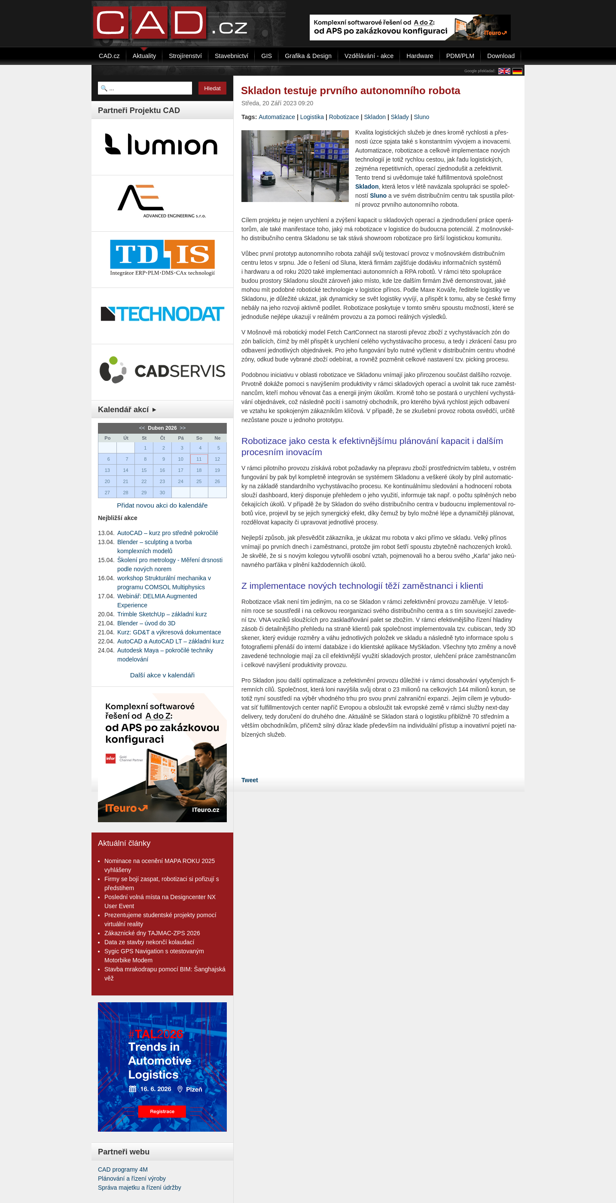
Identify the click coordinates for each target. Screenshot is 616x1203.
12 (217, 459)
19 (217, 470)
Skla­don (366, 186)
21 (125, 481)
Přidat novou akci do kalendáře (162, 505)
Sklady (400, 116)
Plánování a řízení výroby (132, 1178)
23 (162, 481)
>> (182, 428)
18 (198, 470)
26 (217, 481)
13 (107, 470)
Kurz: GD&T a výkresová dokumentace (169, 632)
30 (162, 492)
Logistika (312, 116)
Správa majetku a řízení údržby (139, 1187)
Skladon (375, 116)
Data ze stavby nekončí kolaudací (149, 942)
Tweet (249, 780)
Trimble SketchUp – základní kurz (162, 614)
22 (143, 481)
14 (125, 470)
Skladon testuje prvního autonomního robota (350, 90)
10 (180, 459)
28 (125, 492)
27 (107, 492)
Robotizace (344, 116)
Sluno (421, 116)
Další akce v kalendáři (162, 675)
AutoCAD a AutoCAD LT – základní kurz (170, 641)
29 (143, 492)
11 (198, 459)
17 (180, 470)
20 (107, 481)
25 (198, 481)
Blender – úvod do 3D (146, 623)
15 (143, 470)
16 (162, 470)
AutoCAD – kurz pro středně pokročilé (167, 533)
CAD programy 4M (123, 1169)
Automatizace (277, 116)
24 (180, 481)
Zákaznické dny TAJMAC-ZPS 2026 (152, 933)
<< (142, 428)
